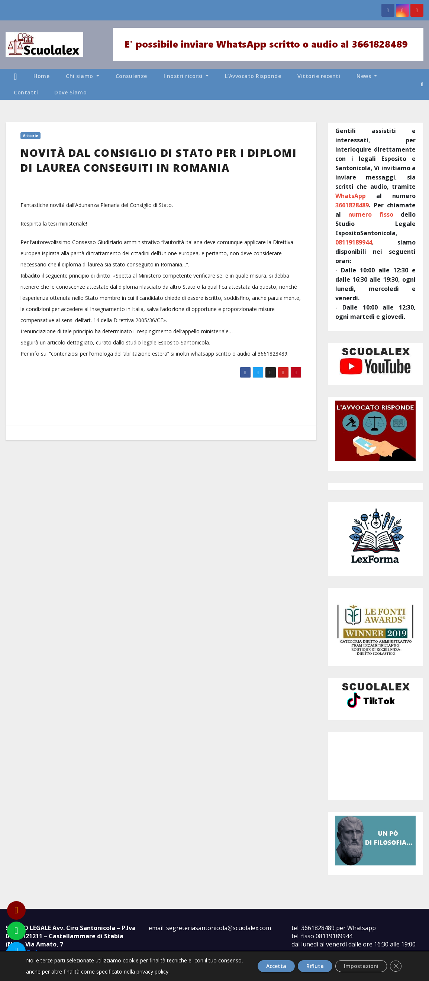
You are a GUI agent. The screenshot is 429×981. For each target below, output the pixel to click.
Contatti (26, 92)
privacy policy (179, 971)
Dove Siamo (70, 92)
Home (41, 76)
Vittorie (30, 135)
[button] (421, 84)
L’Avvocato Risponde (253, 76)
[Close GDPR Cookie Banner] (394, 966)
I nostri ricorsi (186, 76)
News (367, 76)
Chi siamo (82, 76)
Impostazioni (356, 965)
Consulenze (131, 76)
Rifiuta (305, 965)
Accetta (261, 965)
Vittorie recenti (318, 76)
